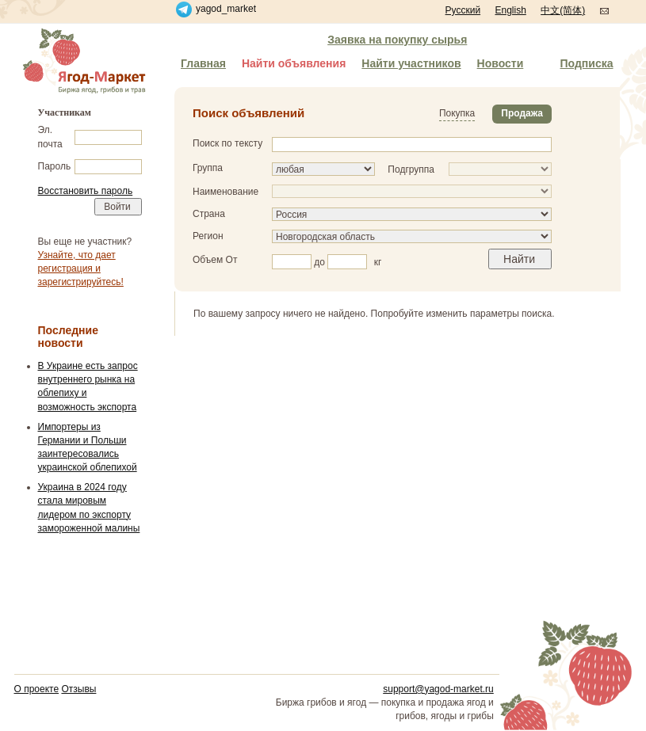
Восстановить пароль (85, 190)
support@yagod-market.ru (438, 689)
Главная (203, 63)
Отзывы (78, 689)
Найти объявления (294, 63)
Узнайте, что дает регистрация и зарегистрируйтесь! (81, 268)
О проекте (36, 689)
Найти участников (411, 63)
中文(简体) (563, 10)
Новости (500, 63)
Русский (463, 10)
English (510, 10)
